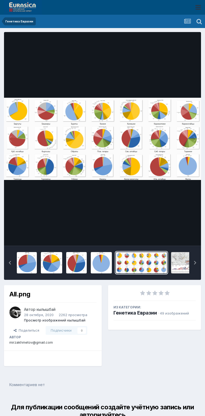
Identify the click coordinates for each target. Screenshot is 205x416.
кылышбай (46, 309)
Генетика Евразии (135, 313)
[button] (10, 263)
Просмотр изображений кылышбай (54, 320)
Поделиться (26, 330)
